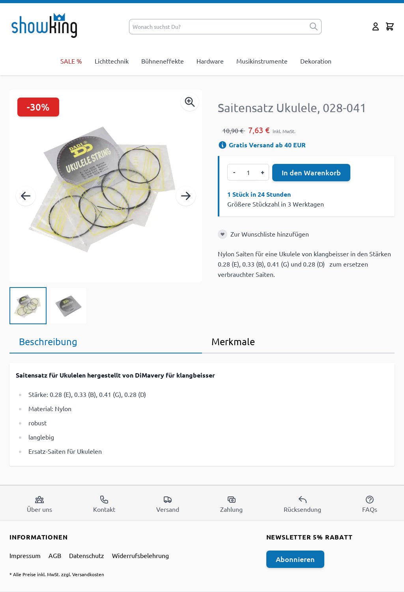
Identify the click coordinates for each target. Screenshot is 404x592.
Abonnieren (295, 559)
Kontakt (104, 504)
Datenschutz (86, 555)
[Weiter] (186, 196)
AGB (55, 555)
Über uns (39, 504)
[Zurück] (26, 196)
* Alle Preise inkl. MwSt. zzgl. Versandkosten (56, 574)
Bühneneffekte (162, 61)
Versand (167, 504)
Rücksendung (302, 504)
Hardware (210, 61)
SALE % (71, 61)
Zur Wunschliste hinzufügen (269, 234)
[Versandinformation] (222, 145)
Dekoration (315, 61)
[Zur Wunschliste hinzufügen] (222, 234)
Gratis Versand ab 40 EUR (262, 145)
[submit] (313, 26)
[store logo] (46, 25)
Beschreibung (48, 341)
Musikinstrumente (262, 61)
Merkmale (233, 341)
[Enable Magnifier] (190, 102)
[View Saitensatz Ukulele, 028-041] (28, 305)
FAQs (369, 504)
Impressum (25, 555)
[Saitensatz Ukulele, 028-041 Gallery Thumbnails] (48, 305)
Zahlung (231, 504)
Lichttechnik (112, 61)
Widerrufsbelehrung (140, 555)
